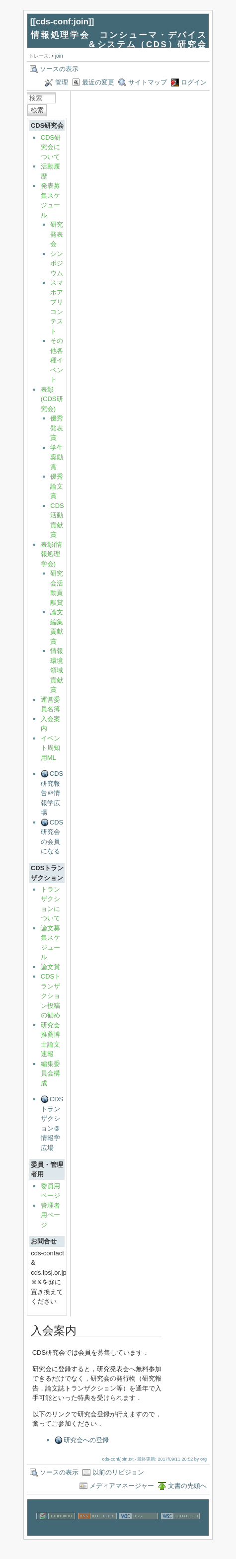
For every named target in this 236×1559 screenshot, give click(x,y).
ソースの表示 (59, 69)
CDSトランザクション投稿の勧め (51, 996)
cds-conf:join (62, 21)
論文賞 (50, 967)
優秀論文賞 (56, 486)
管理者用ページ (50, 1215)
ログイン (194, 82)
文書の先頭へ (187, 1485)
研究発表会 (56, 234)
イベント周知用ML (50, 748)
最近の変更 (98, 82)
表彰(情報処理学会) (51, 554)
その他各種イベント (56, 360)
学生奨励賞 (56, 457)
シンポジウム (56, 263)
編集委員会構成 (50, 1073)
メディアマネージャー (121, 1485)
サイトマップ (147, 82)
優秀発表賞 (56, 427)
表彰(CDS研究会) (52, 399)
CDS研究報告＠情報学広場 (52, 793)
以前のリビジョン (118, 1472)
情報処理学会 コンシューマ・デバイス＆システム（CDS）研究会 (119, 40)
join (59, 56)
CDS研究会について (51, 147)
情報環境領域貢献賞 (56, 670)
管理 (61, 82)
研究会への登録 (86, 1440)
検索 (37, 110)
